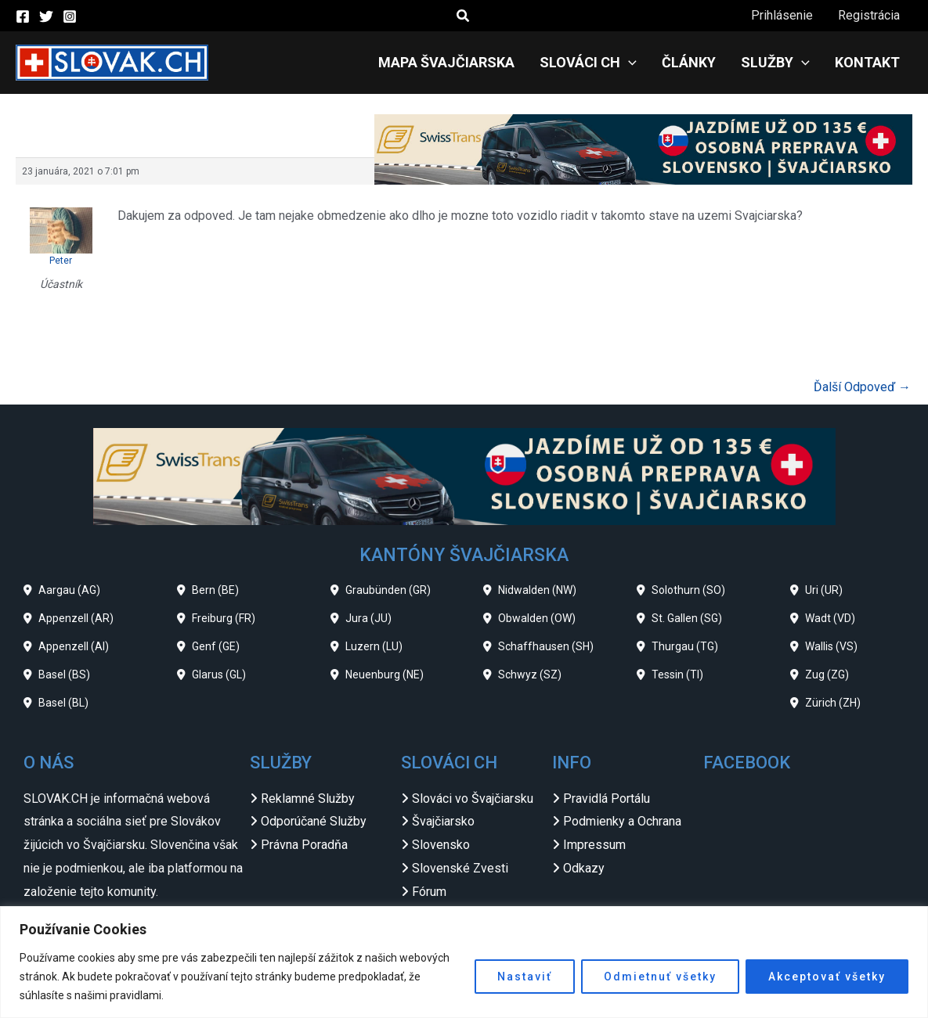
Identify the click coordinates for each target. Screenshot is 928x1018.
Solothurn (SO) (688, 590)
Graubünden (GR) (388, 590)
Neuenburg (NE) (384, 674)
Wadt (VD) (830, 618)
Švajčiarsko (443, 821)
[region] (464, 962)
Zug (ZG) (827, 674)
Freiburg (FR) (223, 618)
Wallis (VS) (831, 646)
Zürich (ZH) (833, 702)
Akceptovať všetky (827, 976)
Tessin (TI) (677, 674)
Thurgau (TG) (685, 646)
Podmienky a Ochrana (622, 821)
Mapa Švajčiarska (446, 62)
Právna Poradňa (304, 844)
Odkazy (584, 868)
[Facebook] (23, 16)
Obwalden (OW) (537, 618)
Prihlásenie (782, 15)
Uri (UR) (824, 590)
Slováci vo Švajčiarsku (472, 798)
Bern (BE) (215, 590)
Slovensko (441, 844)
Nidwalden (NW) (537, 590)
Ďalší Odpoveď (862, 387)
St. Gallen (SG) (687, 618)
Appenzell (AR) (76, 618)
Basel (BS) (64, 674)
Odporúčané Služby (314, 821)
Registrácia (869, 15)
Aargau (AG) (69, 590)
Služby (775, 62)
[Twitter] (46, 16)
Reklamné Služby (308, 798)
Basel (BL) (63, 702)
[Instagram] (70, 16)
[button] (464, 16)
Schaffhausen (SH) (546, 646)
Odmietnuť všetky (660, 976)
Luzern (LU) (374, 646)
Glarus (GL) (219, 674)
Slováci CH (588, 62)
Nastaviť (524, 976)
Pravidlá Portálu (606, 798)
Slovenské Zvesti (460, 868)
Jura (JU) (368, 618)
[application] (628, 62)
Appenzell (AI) (73, 646)
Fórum (429, 891)
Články (689, 62)
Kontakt (867, 62)
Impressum (594, 844)
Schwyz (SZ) (529, 674)
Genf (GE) (216, 646)
